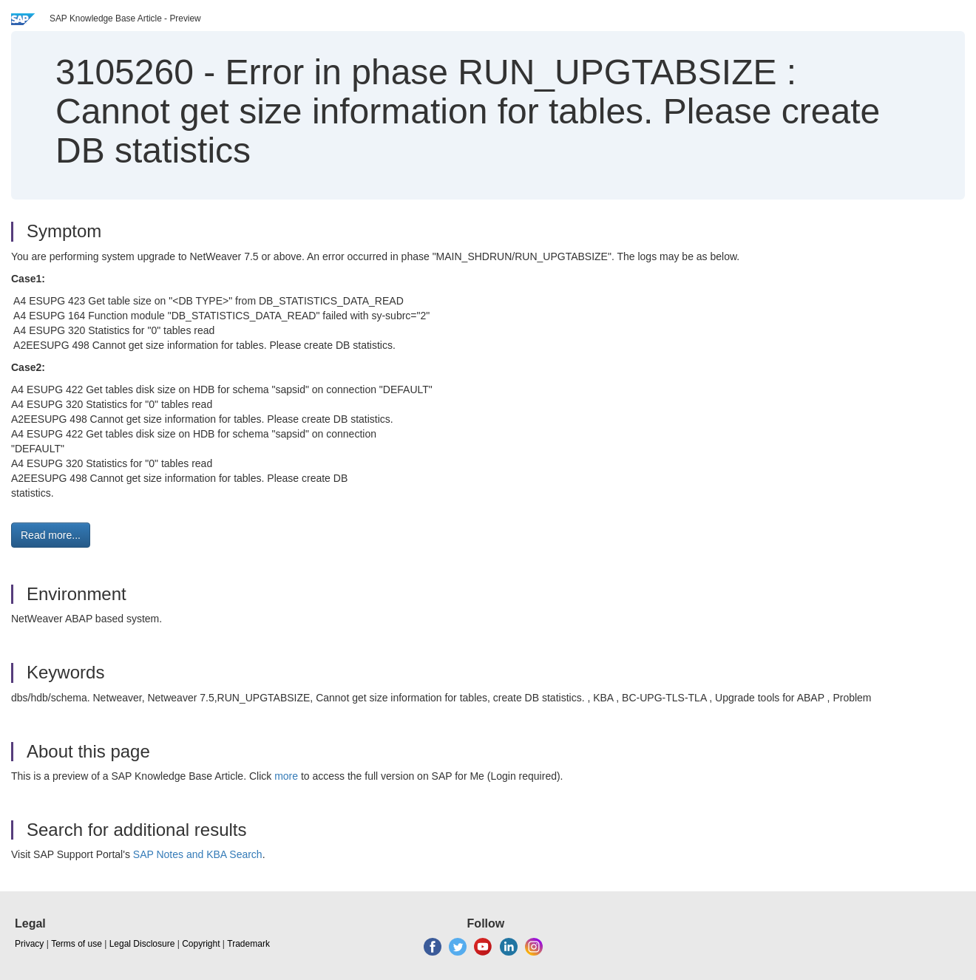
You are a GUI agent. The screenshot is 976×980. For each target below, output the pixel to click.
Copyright (201, 944)
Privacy (29, 944)
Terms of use (76, 944)
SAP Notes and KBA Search (197, 854)
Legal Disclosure (142, 944)
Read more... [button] (51, 535)
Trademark (248, 944)
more (286, 776)
